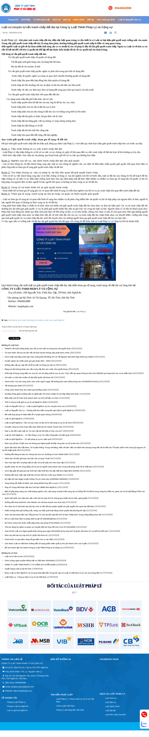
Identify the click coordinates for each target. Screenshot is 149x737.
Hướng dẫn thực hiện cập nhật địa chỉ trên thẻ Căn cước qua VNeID (33, 475)
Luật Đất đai (110, 710)
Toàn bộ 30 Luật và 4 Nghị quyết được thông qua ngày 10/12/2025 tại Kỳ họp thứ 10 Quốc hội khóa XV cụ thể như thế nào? (57, 531)
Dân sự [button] (66, 19)
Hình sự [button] (56, 19)
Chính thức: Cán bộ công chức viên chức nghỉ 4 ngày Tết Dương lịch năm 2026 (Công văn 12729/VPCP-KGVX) (51, 382)
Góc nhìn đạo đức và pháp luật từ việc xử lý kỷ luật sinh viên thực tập (34, 463)
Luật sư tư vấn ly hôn (14, 556)
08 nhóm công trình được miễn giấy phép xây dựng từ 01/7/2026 (32, 523)
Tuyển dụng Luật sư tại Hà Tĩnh (18, 569)
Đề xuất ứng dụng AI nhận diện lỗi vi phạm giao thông (27, 414)
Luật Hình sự (110, 698)
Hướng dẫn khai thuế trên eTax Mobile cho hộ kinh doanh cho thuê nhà (35, 502)
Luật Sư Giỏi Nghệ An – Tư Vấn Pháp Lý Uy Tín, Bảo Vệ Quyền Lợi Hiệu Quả (37, 435)
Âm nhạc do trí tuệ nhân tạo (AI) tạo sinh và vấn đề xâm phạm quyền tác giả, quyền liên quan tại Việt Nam (49, 506)
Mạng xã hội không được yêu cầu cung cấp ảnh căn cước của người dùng (36, 369)
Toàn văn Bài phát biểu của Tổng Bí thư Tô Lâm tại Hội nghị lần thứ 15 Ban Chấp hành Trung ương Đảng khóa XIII (53, 515)
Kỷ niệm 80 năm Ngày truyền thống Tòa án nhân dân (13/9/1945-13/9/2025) (36, 479)
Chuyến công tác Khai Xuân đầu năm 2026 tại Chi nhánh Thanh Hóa (33, 427)
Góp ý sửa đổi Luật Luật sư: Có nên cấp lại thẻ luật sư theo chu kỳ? (33, 431)
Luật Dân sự (110, 702)
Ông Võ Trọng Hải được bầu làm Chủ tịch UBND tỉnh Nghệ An (31, 487)
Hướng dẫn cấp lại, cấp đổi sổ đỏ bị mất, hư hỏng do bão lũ (30, 365)
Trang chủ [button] (13, 19)
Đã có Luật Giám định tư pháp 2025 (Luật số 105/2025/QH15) (30, 519)
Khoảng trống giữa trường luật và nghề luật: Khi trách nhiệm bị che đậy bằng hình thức (42, 394)
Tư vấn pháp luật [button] (41, 19)
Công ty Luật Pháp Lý (16, 702)
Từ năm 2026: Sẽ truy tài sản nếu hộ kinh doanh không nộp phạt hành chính (37, 353)
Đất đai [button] (90, 19)
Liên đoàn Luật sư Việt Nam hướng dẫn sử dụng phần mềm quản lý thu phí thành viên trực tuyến (46, 543)
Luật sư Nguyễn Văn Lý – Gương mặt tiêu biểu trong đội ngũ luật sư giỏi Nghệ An (39, 410)
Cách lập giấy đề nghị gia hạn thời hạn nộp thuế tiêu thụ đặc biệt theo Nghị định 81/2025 (42, 471)
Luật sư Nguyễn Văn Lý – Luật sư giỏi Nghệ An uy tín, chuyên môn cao (35, 406)
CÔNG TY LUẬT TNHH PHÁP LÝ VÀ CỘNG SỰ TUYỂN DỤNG (30, 565)
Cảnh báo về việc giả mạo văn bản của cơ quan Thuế (27, 458)
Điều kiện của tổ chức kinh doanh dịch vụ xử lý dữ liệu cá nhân (31, 398)
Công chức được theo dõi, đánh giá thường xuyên (26, 390)
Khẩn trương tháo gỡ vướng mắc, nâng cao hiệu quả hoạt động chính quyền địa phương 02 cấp (45, 511)
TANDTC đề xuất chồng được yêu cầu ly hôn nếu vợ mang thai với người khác (38, 349)
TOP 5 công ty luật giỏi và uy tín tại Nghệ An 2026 (26, 402)
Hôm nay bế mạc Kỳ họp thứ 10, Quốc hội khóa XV (26, 535)
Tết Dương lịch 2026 (13, 386)
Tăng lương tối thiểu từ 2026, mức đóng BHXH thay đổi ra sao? (31, 483)
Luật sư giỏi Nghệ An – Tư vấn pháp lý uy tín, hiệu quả (28, 439)
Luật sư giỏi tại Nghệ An (17, 710)
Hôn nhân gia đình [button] (106, 19)
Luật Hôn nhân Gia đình (115, 715)
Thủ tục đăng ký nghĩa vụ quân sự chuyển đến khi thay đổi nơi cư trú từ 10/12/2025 (40, 527)
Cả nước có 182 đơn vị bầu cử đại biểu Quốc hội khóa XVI (29, 377)
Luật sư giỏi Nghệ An (14, 419)
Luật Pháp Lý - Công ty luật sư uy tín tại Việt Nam (25, 577)
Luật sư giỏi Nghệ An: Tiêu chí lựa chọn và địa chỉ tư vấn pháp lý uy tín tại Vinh (38, 423)
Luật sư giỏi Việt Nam (65, 706)
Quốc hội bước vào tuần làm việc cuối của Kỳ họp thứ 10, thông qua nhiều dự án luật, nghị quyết (46, 498)
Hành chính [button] (78, 19)
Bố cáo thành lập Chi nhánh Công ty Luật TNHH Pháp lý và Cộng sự (33, 548)
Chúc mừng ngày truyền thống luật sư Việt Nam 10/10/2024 (30, 561)
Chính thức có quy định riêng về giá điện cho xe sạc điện (29, 539)
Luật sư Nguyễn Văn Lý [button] (129, 19)
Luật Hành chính (112, 706)
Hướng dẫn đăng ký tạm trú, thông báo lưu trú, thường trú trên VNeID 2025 (36, 454)
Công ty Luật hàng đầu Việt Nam (70, 710)
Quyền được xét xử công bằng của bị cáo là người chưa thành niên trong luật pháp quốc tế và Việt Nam (48, 467)
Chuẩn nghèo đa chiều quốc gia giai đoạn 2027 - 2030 (27, 361)
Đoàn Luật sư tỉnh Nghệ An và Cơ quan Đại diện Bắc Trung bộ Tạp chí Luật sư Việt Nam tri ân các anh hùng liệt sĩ (53, 573)
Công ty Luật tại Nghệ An (18, 706)
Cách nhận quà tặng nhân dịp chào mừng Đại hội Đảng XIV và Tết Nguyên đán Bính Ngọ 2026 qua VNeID (49, 357)
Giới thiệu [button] (25, 19)
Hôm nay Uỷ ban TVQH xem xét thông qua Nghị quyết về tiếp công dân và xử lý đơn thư (42, 443)
